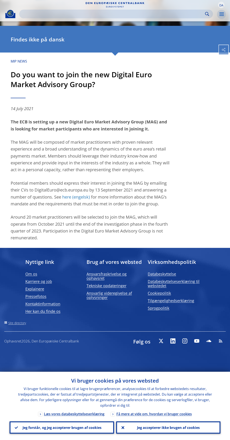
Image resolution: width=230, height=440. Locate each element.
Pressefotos (35, 296)
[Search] (113, 14)
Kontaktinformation (42, 303)
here (66, 197)
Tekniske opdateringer (106, 285)
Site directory (17, 323)
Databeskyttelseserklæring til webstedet (174, 283)
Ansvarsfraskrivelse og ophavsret (107, 276)
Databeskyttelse (162, 273)
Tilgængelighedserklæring (171, 300)
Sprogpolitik (158, 308)
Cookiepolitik (159, 293)
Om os (31, 273)
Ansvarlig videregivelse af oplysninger (109, 295)
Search (207, 14)
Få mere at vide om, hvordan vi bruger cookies (154, 413)
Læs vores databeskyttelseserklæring (74, 413)
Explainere (34, 288)
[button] (221, 5)
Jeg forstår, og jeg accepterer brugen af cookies (61, 427)
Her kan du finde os (43, 311)
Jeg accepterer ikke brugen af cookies (168, 427)
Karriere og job (38, 281)
